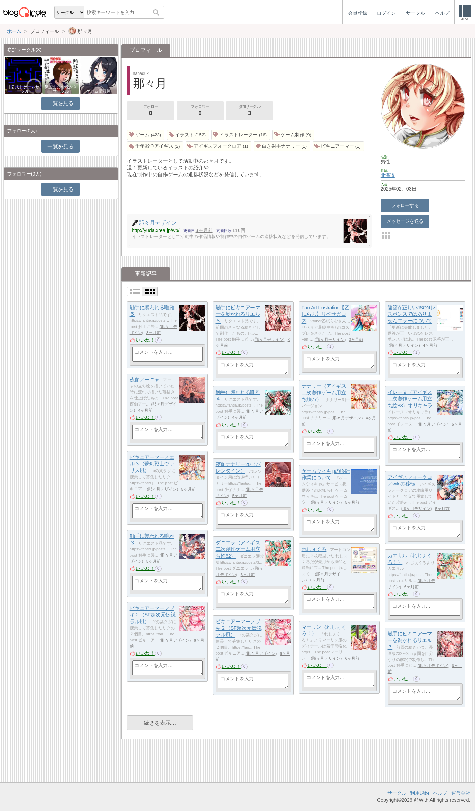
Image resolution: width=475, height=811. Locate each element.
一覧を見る (60, 103)
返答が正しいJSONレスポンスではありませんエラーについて (411, 314)
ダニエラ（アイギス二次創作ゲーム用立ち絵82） (238, 549)
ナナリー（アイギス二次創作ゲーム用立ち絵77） (324, 392)
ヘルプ (440, 793)
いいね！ (145, 340)
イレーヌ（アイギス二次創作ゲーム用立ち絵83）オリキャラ (410, 398)
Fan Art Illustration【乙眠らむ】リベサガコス (326, 314)
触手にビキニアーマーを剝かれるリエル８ (238, 314)
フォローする (405, 205)
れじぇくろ (314, 549)
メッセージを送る (405, 221)
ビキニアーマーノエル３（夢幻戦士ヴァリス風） (152, 463)
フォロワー (200, 110)
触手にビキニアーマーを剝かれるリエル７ (410, 640)
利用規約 (419, 793)
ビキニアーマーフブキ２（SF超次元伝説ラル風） (153, 614)
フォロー (150, 110)
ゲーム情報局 (98, 91)
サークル (396, 793)
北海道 (388, 175)
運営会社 (460, 793)
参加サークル (249, 110)
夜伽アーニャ (144, 379)
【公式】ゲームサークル (23, 89)
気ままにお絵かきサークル (61, 89)
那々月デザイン (269, 339)
